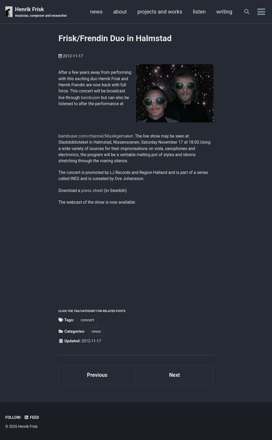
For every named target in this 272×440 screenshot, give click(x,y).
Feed (32, 417)
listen (198, 11)
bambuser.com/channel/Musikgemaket (95, 136)
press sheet (93, 191)
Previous (97, 377)
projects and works (158, 11)
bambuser (68, 104)
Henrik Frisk (42, 12)
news (95, 11)
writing (223, 11)
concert (87, 321)
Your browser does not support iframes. (119, 253)
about (119, 11)
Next (174, 377)
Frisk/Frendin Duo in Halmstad (115, 39)
